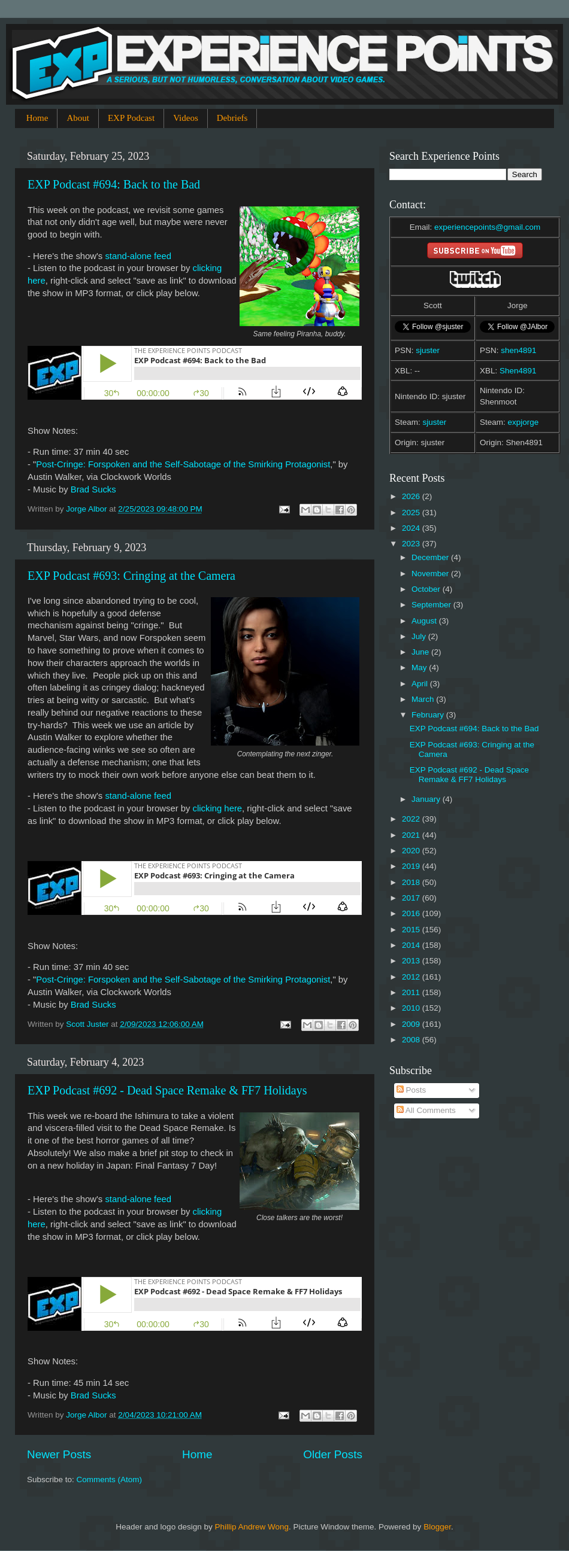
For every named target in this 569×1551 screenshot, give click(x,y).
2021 (412, 835)
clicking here (218, 808)
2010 (412, 1007)
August (425, 620)
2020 (412, 850)
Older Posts (332, 1454)
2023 (412, 543)
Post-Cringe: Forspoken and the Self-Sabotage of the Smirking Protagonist (183, 464)
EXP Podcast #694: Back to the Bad (114, 184)
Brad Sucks (93, 489)
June (421, 651)
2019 (412, 866)
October (427, 589)
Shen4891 (518, 370)
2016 (412, 913)
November (431, 573)
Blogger (437, 1526)
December (431, 557)
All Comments (426, 1110)
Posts (411, 1089)
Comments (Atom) (110, 1479)
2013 (412, 960)
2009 (412, 1024)
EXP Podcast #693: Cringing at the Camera (131, 575)
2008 (412, 1039)
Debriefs (232, 118)
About (77, 118)
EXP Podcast (131, 118)
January (427, 799)
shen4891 (518, 350)
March (423, 699)
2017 (412, 897)
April (420, 683)
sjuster (428, 350)
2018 (412, 882)
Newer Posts (59, 1454)
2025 (412, 512)
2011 (412, 992)
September (432, 604)
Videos (185, 118)
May (420, 667)
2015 (412, 929)
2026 (412, 496)
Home (37, 118)
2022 (412, 818)
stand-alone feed (138, 256)
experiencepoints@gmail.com (487, 227)
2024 (412, 528)
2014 (412, 945)
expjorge (523, 422)
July (419, 636)
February (428, 714)
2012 (412, 976)
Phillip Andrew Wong (251, 1526)
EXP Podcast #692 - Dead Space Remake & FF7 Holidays (167, 1090)
